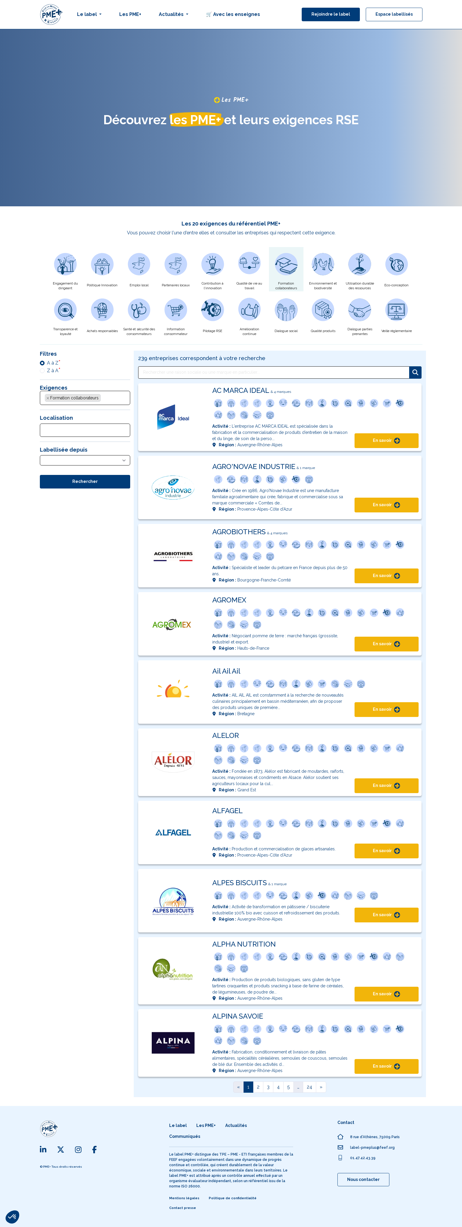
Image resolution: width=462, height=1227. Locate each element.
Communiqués (184, 1136)
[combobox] (85, 398)
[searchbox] (105, 399)
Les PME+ (130, 14)
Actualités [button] (172, 14)
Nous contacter (363, 1179)
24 (309, 1087)
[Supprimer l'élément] (48, 398)
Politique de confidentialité (233, 1198)
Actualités (236, 1125)
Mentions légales (184, 1198)
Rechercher (85, 481)
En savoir (386, 441)
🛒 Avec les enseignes (233, 14)
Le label (178, 1125)
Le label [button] (87, 14)
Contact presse (182, 1208)
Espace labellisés (394, 14)
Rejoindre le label (330, 14)
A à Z (52, 363)
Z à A (52, 370)
